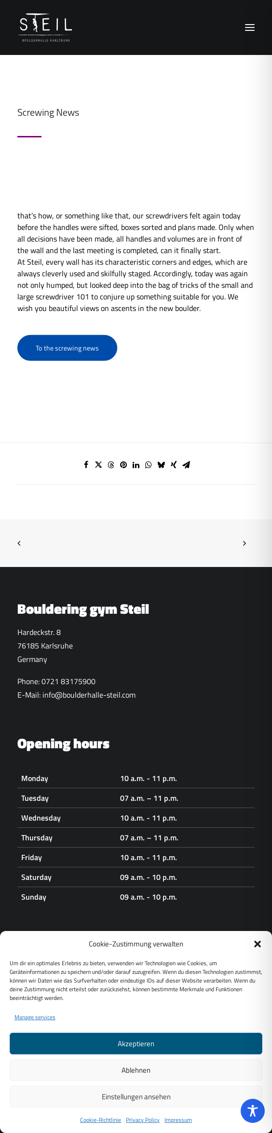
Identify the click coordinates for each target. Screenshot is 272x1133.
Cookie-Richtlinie (100, 1127)
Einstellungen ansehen (136, 1103)
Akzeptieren (136, 1050)
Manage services (34, 1024)
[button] (257, 951)
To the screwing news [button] (67, 348)
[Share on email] (186, 465)
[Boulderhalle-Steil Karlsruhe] (46, 27)
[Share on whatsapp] (148, 465)
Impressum (178, 1127)
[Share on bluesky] (161, 465)
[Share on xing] (173, 465)
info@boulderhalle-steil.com (89, 695)
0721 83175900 (68, 681)
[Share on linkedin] (136, 465)
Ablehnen (136, 1077)
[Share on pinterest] (123, 465)
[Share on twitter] (98, 465)
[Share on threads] (111, 465)
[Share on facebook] (86, 465)
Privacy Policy (143, 1127)
